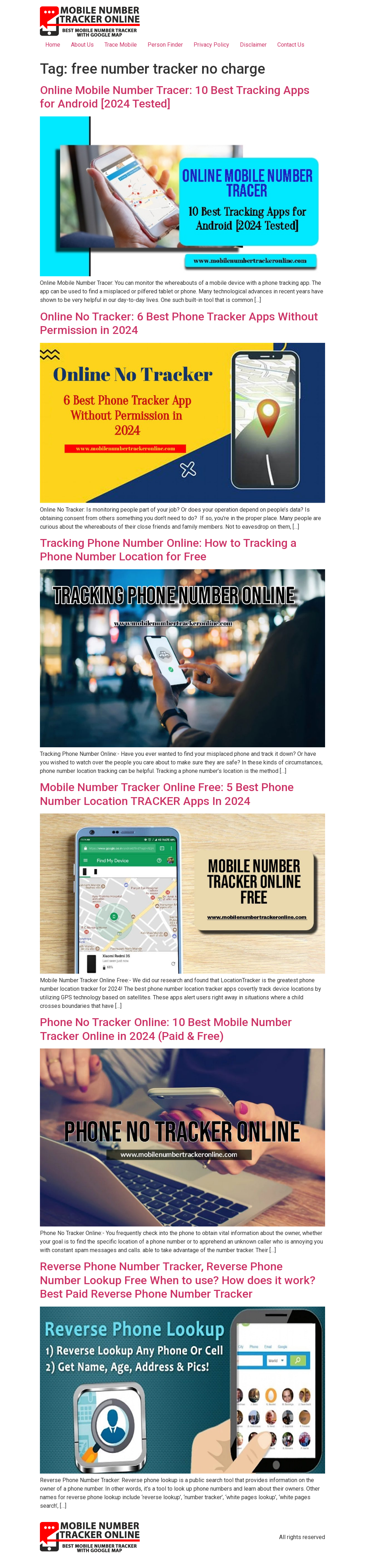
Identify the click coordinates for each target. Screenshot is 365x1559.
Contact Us (290, 44)
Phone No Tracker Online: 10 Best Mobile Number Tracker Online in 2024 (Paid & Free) (166, 1028)
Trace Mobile (120, 44)
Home (52, 44)
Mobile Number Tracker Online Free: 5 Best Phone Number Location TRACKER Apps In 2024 (167, 793)
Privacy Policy (211, 44)
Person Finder (165, 44)
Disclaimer (253, 44)
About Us (82, 44)
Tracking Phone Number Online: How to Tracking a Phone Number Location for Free (168, 549)
